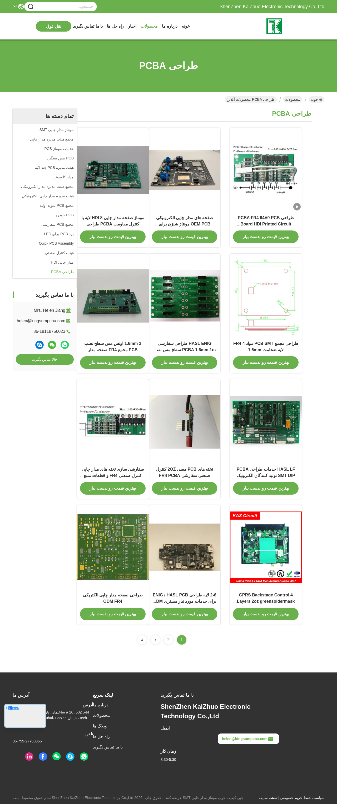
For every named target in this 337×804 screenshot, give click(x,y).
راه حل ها (115, 26)
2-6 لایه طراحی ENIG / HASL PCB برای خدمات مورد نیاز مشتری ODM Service (184, 601)
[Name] (31, 6)
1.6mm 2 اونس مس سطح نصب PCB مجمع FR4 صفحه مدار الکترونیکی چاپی (112, 349)
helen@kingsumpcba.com (41, 321)
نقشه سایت (268, 798)
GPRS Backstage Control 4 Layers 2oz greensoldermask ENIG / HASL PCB (266, 601)
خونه (186, 26)
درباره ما (169, 26)
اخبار (132, 26)
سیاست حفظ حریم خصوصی (302, 798)
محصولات (149, 26)
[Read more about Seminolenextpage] (155, 640)
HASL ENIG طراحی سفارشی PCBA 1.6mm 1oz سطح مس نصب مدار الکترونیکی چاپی (184, 349)
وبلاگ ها (100, 726)
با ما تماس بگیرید (88, 26)
